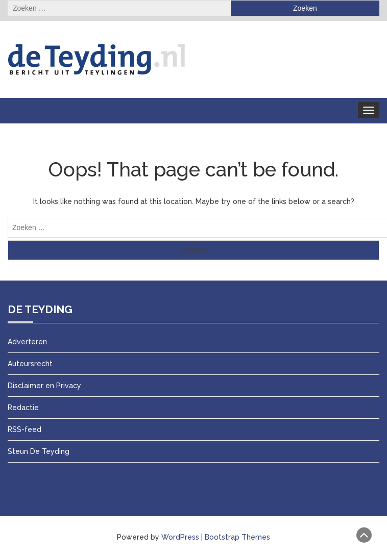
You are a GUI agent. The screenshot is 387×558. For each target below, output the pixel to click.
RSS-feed (24, 429)
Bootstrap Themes (237, 537)
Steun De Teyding (38, 451)
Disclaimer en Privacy (44, 386)
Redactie (23, 407)
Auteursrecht (30, 364)
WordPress (180, 537)
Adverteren (27, 342)
